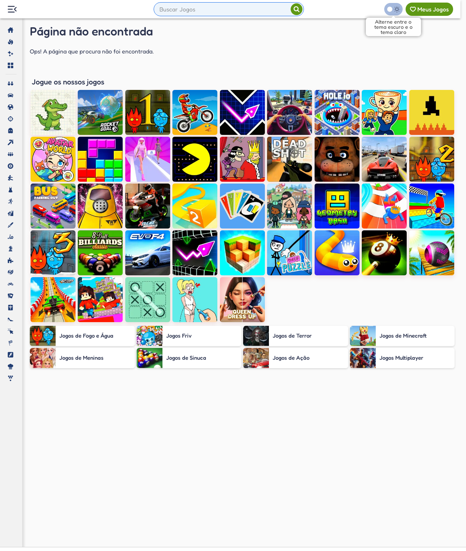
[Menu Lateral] (12, 9)
